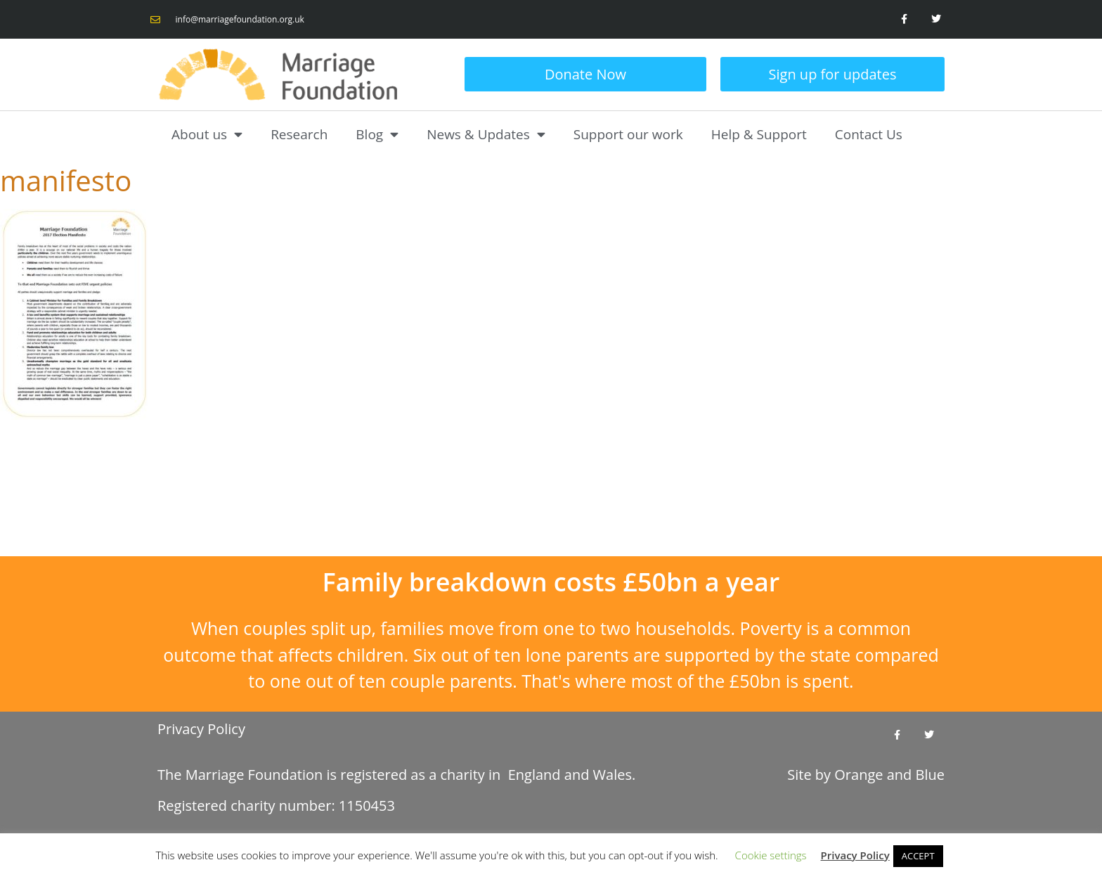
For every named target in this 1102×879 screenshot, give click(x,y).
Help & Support (759, 134)
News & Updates (486, 134)
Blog (377, 134)
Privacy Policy (201, 728)
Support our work (628, 134)
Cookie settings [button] (771, 855)
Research (299, 134)
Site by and (866, 774)
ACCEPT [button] (918, 855)
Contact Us (868, 134)
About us (206, 134)
